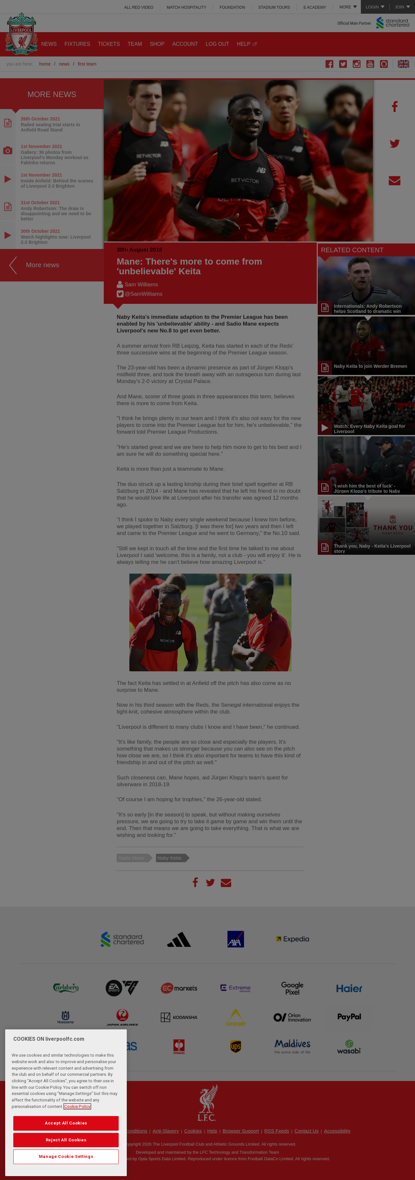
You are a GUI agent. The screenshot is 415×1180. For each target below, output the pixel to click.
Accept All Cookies (66, 1124)
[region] (66, 1104)
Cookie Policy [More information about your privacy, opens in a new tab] (77, 1107)
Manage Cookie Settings (66, 1158)
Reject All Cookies (66, 1141)
